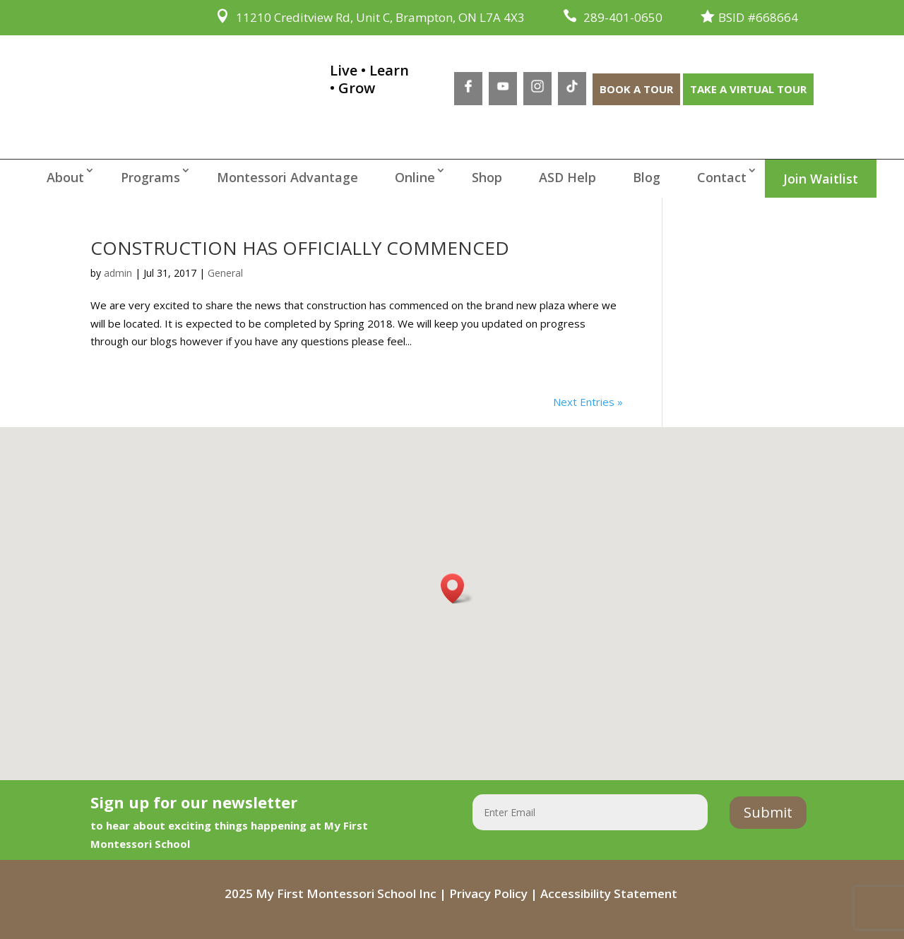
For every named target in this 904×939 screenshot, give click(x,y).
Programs (150, 177)
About (65, 177)
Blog (646, 177)
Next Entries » (588, 402)
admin (118, 273)
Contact (722, 177)
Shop (487, 177)
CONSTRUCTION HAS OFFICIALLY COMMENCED (299, 248)
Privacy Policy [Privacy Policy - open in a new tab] (488, 893)
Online (415, 177)
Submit (768, 812)
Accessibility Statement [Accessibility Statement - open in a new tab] (608, 893)
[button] (457, 588)
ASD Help (567, 177)
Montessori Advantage (287, 177)
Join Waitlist (820, 178)
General (225, 273)
